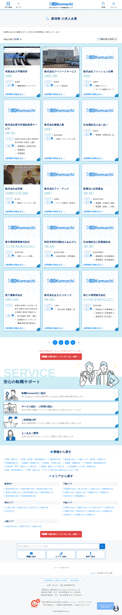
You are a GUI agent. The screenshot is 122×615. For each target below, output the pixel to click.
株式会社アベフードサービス (60, 71)
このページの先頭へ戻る (61, 567)
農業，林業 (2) (12, 459)
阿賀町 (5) (105, 492)
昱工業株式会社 (14, 295)
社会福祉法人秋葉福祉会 (97, 242)
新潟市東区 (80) (27, 489)
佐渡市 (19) (69, 492)
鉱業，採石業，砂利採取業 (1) (34, 459)
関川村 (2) (68, 496)
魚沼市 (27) (81, 511)
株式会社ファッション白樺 (98, 71)
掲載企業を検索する (107, 39)
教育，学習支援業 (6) (14, 470)
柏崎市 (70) (81, 507)
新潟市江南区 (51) (13, 492)
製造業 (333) (70, 459)
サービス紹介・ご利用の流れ (37, 406)
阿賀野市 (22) (107, 489)
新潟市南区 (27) (47, 492)
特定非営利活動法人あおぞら (60, 242)
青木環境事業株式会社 (17, 242)
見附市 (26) (69, 511)
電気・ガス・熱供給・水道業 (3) (92, 459)
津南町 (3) (80, 515)
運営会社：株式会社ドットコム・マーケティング (61, 589)
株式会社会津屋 (14, 188)
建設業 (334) (55, 459)
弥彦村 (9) (44, 507)
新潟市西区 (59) (12, 496)
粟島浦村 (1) (80, 496)
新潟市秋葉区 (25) (30, 492)
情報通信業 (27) (12, 463)
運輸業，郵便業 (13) (31, 463)
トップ (92, 573)
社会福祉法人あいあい (95, 124)
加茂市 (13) (22, 507)
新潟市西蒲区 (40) (28, 496)
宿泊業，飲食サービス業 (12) (52, 466)
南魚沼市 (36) (94, 511)
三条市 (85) (10, 507)
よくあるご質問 (30, 433)
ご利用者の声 (29, 420)
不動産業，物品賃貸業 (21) (95, 463)
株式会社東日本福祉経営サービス (21, 126)
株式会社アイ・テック (56, 188)
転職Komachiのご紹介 (34, 393)
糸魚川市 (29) (11, 526)
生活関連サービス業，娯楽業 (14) (82, 466)
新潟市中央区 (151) (44, 489)
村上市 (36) (82, 489)
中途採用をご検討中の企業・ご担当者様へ (62, 580)
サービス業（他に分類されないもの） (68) (61, 470)
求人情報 (8, 7)
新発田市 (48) (69, 489)
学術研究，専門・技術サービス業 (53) (21, 466)
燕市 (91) (33, 507)
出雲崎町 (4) (107, 511)
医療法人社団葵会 (93, 188)
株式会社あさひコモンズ (57, 295)
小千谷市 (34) (94, 507)
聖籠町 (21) (93, 492)
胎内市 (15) (81, 492)
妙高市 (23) (24, 526)
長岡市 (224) (69, 507)
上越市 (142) (37, 526)
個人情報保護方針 (67, 585)
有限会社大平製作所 (16, 71)
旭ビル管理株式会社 (94, 295)
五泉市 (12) (94, 489)
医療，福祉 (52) (33, 470)
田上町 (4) (10, 511)
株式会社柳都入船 (54, 124)
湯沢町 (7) (68, 515)
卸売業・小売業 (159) (52, 463)
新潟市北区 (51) (12, 489)
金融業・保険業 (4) (72, 463)
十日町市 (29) (108, 507)
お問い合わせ (52, 585)
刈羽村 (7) (90, 515)
